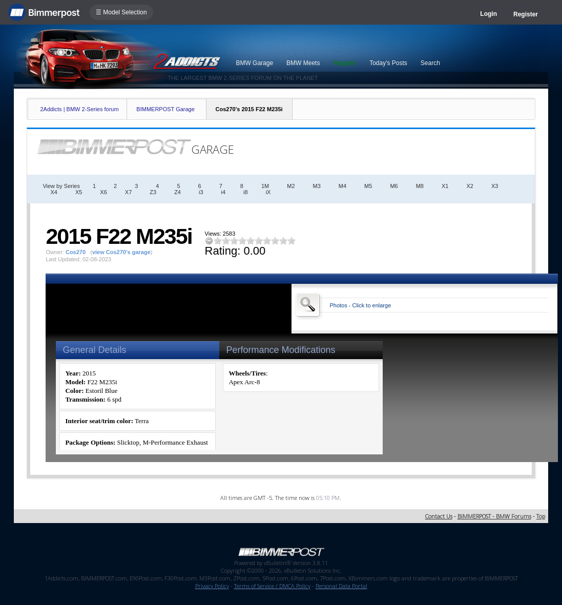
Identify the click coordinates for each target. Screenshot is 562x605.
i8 (245, 192)
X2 (469, 186)
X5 (78, 192)
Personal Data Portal (341, 586)
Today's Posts (388, 63)
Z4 (177, 192)
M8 (420, 186)
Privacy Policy (212, 586)
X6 (103, 192)
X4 (53, 192)
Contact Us (438, 516)
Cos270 (76, 252)
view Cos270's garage (121, 252)
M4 (342, 186)
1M (265, 186)
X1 (445, 186)
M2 (291, 186)
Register (525, 14)
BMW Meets (303, 63)
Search (430, 63)
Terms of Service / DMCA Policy (272, 586)
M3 (317, 186)
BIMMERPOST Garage (165, 109)
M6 (394, 186)
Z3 (153, 192)
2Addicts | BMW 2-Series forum (79, 109)
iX (268, 192)
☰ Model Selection (121, 12)
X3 (494, 186)
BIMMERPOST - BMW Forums (494, 516)
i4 (223, 192)
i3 (201, 192)
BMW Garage (254, 63)
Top (540, 516)
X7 (128, 192)
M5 (368, 186)
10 (291, 240)
